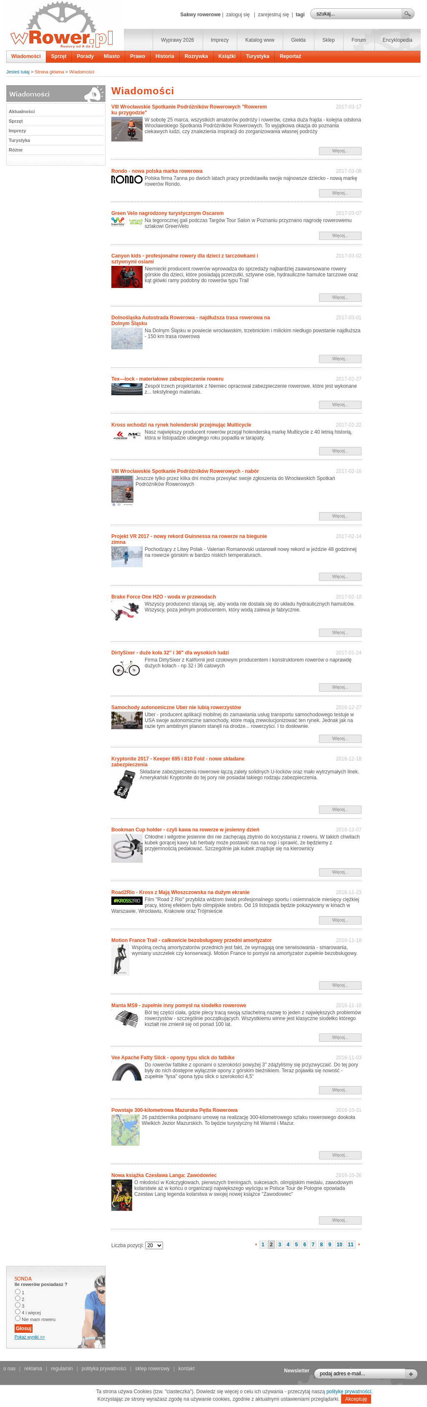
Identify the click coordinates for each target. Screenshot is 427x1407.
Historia (165, 56)
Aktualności (22, 111)
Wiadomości (26, 56)
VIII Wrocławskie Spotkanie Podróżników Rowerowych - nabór (185, 471)
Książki (227, 56)
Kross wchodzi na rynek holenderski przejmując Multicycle (181, 425)
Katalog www (259, 40)
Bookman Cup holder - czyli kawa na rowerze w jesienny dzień (185, 830)
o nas (9, 1369)
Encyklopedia (397, 40)
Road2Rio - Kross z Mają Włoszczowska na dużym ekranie (180, 892)
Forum (359, 40)
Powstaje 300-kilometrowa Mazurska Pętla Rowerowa (174, 1110)
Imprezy (220, 40)
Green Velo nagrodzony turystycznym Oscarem (167, 213)
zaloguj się (238, 15)
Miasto (112, 56)
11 (350, 1245)
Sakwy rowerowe (200, 15)
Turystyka (257, 56)
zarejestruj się (273, 15)
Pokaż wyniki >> (30, 1337)
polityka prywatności (104, 1369)
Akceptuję (356, 1399)
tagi (300, 15)
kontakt (186, 1369)
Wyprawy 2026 (177, 40)
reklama (33, 1369)
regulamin (62, 1369)
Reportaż (290, 56)
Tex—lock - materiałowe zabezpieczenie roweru (167, 379)
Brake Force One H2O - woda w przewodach (163, 597)
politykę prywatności (349, 1391)
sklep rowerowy (152, 1369)
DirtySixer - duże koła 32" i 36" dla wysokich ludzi (170, 653)
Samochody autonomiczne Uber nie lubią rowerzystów (176, 707)
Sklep (328, 40)
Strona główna (49, 71)
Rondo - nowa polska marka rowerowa (157, 171)
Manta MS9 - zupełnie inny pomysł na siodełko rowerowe (178, 1005)
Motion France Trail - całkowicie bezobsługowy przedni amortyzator (191, 940)
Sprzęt (59, 56)
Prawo (137, 56)
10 (339, 1245)
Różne (16, 149)
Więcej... (340, 151)
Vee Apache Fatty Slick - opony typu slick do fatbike (173, 1058)
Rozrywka (196, 56)
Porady (85, 56)
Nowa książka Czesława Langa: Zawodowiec (164, 1175)
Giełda (298, 40)
